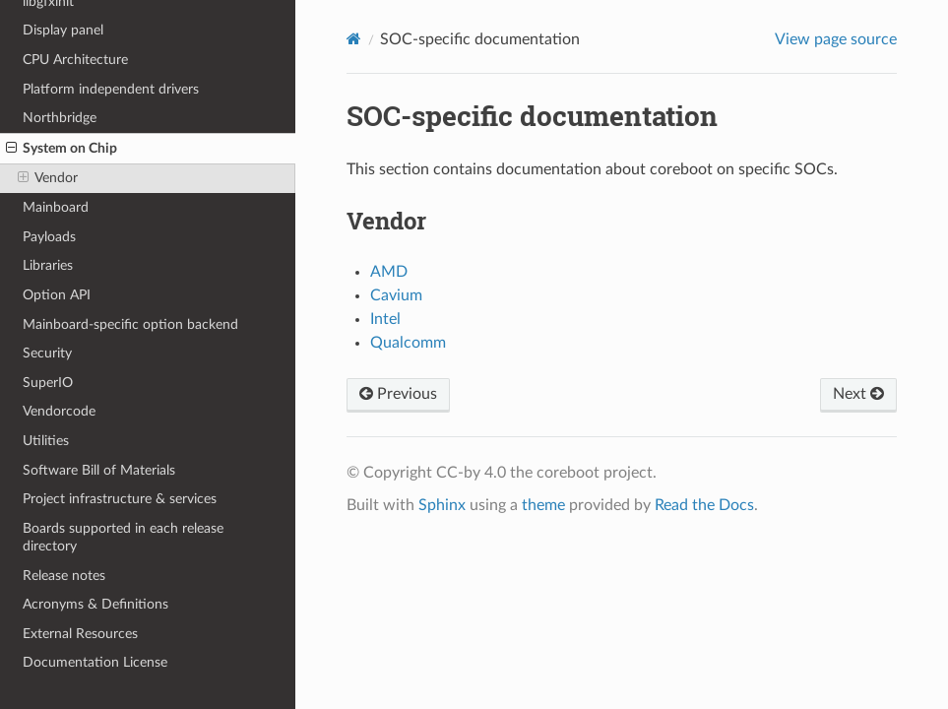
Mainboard (56, 207)
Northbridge (59, 117)
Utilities (46, 440)
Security (47, 353)
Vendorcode (59, 411)
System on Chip (61, 149)
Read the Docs (704, 505)
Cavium (396, 295)
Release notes (64, 575)
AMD (389, 272)
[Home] (354, 39)
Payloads (49, 236)
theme (543, 505)
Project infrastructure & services (120, 498)
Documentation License (95, 662)
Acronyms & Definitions (95, 604)
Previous (398, 394)
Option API (57, 295)
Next (858, 394)
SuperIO (48, 382)
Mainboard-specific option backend (130, 324)
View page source (836, 39)
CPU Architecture (75, 59)
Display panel (63, 30)
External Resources (80, 633)
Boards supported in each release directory (123, 537)
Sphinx (442, 505)
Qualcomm (408, 343)
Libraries (48, 265)
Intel (385, 319)
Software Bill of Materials (99, 470)
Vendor (48, 178)
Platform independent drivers (111, 89)
